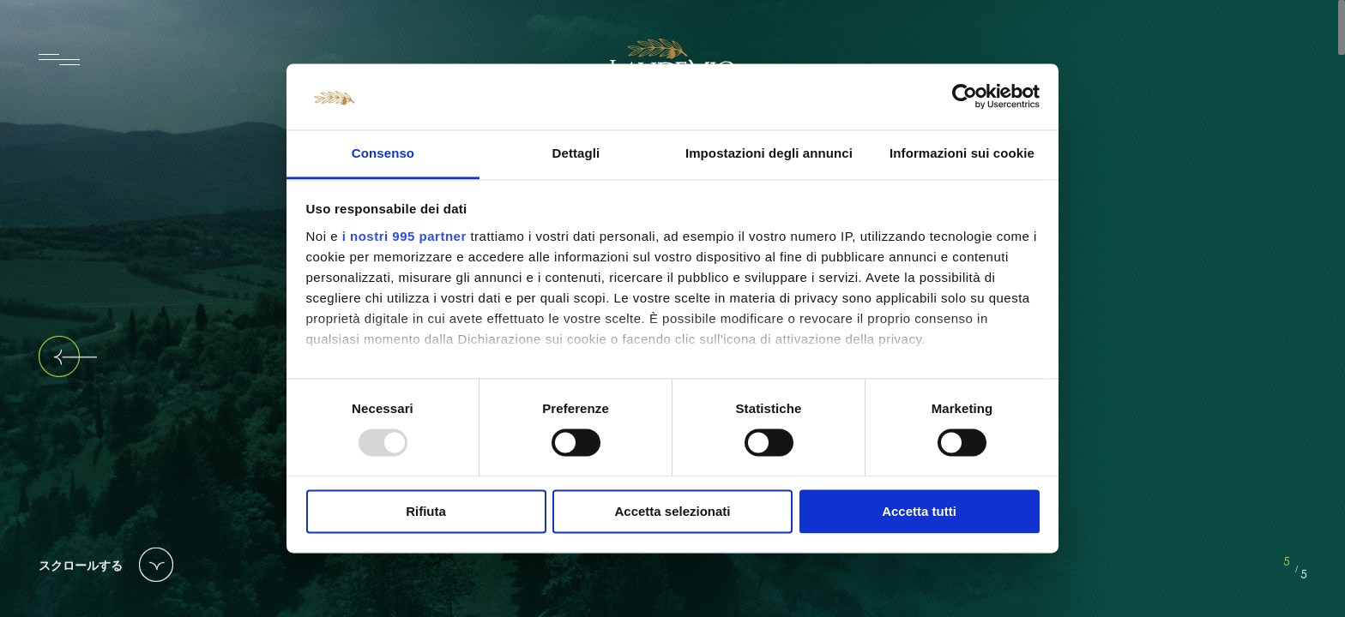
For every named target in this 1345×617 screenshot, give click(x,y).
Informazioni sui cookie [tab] (962, 153)
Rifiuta (426, 511)
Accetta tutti (919, 511)
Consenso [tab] (383, 153)
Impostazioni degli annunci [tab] (769, 153)
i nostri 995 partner (404, 236)
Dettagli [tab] (576, 153)
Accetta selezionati (672, 511)
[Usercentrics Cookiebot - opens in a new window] (965, 97)
